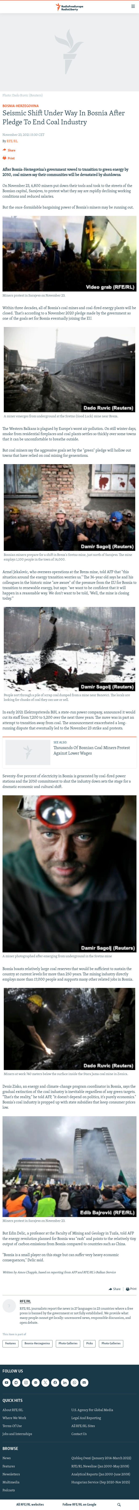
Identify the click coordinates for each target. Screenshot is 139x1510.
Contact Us (79, 1434)
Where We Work (14, 1418)
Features (9, 1466)
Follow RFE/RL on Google (79, 1504)
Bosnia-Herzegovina (21, 106)
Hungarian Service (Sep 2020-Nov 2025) (100, 1482)
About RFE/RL (13, 1410)
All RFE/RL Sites (83, 1426)
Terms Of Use (12, 1426)
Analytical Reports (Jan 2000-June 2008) (100, 1474)
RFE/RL (12, 141)
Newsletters (11, 1474)
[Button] (9, 151)
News (7, 1458)
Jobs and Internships (17, 1434)
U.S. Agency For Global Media (92, 1410)
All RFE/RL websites (30, 1504)
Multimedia (11, 1482)
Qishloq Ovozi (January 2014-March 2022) (101, 1458)
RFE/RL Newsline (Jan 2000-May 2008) (100, 1466)
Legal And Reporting (86, 1418)
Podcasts (9, 1490)
